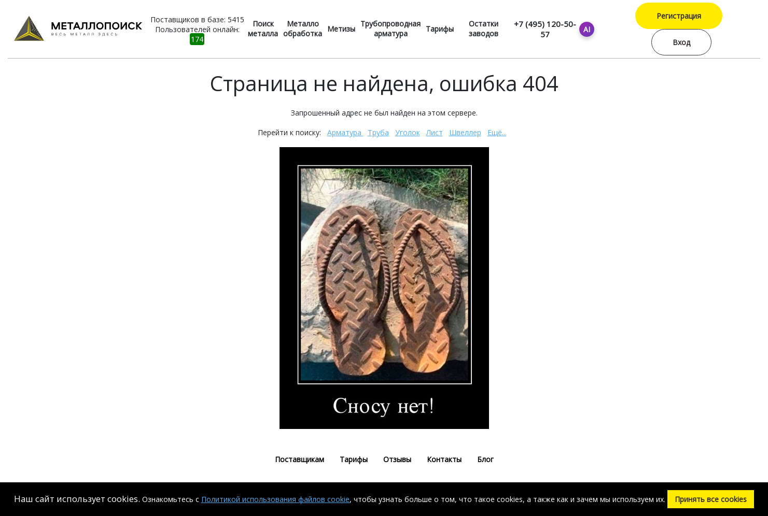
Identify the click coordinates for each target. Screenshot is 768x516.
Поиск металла (263, 28)
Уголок (407, 132)
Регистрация (679, 16)
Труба (378, 132)
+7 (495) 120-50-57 (545, 29)
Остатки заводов (483, 28)
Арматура (345, 132)
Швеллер (465, 132)
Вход (681, 42)
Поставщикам (299, 459)
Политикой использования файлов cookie (275, 499)
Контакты (444, 459)
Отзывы (397, 459)
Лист (434, 132)
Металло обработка (302, 28)
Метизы (341, 29)
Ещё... (497, 132)
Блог (485, 459)
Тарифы (440, 29)
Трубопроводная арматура (390, 28)
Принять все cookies (711, 499)
